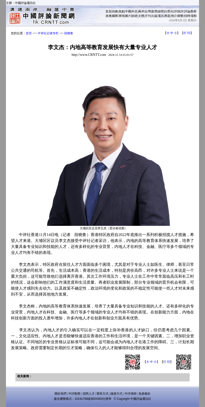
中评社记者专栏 (48, 33)
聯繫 (180, 16)
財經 (134, 16)
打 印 (187, 33)
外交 (134, 11)
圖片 (128, 16)
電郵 (194, 16)
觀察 (194, 11)
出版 (154, 16)
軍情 (122, 16)
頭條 (115, 11)
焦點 (122, 11)
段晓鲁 (68, 33)
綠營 (161, 11)
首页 (29, 33)
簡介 (174, 16)
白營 (167, 11)
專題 (167, 16)
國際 (115, 16)
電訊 (161, 16)
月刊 (148, 16)
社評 (174, 11)
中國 (128, 11)
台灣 (148, 11)
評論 (187, 11)
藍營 (154, 11)
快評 (180, 11)
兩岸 (141, 11)
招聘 (187, 16)
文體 (141, 16)
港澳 (108, 16)
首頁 (108, 11)
